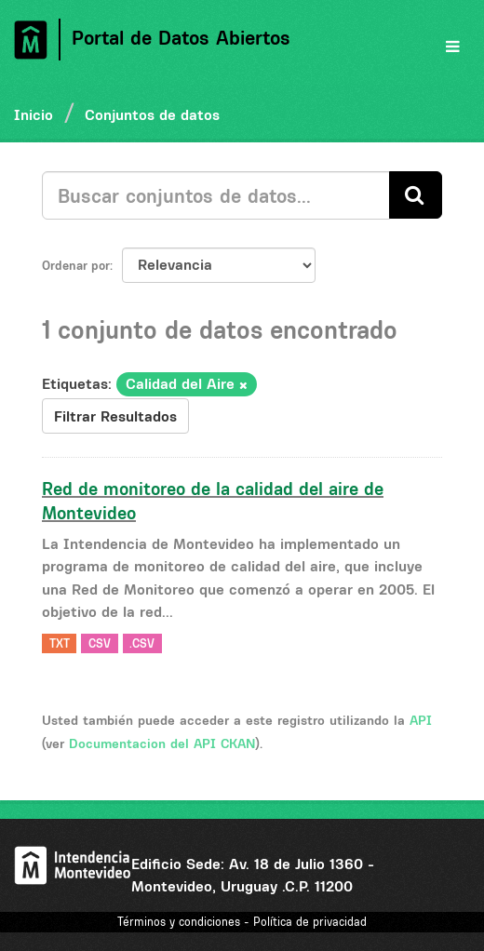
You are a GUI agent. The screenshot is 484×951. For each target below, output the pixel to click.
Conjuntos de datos (152, 114)
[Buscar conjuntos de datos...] (216, 195)
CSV (99, 643)
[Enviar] (415, 195)
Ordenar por (76, 265)
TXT (59, 643)
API (421, 720)
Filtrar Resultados (115, 416)
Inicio (33, 114)
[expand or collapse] (453, 46)
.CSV (142, 643)
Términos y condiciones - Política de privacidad (242, 922)
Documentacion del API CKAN (162, 743)
